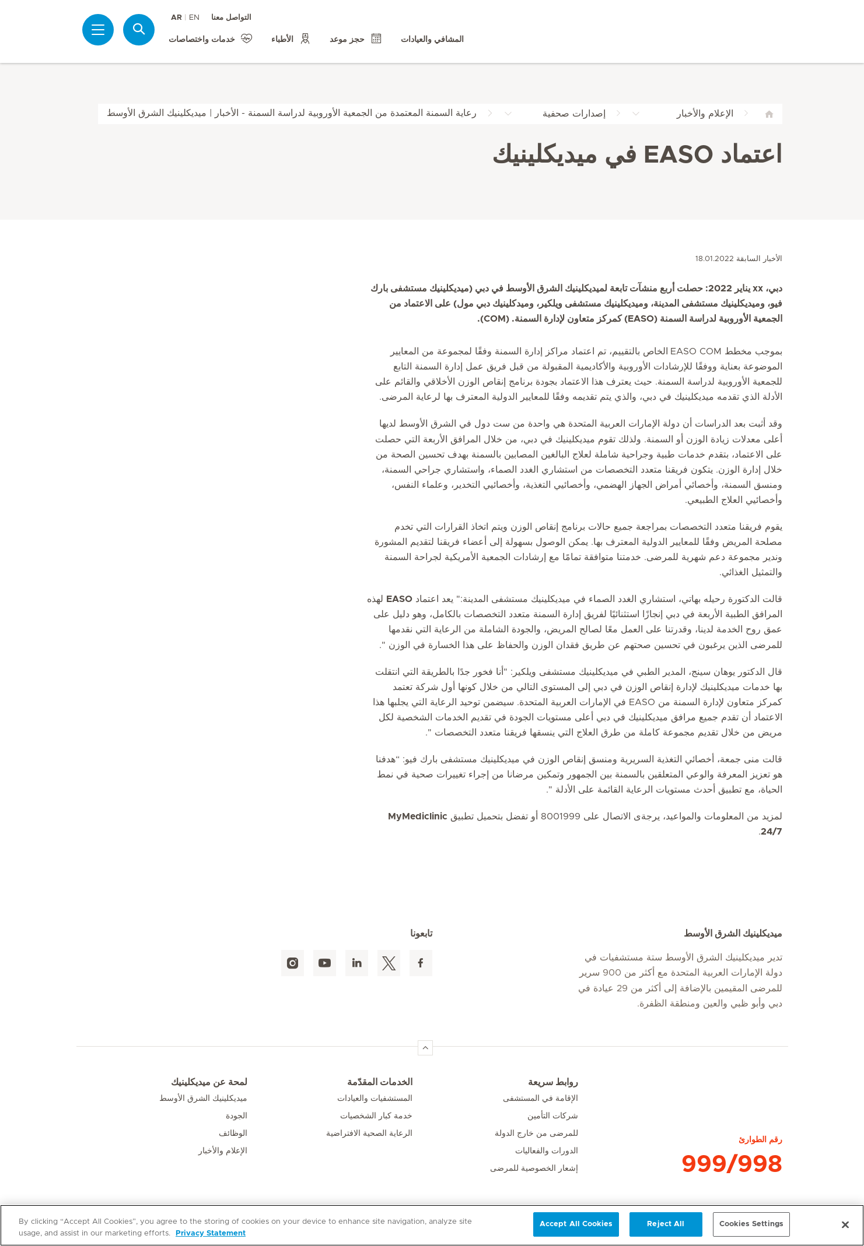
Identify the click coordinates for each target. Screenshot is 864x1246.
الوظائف (233, 1133)
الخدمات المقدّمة (379, 1082)
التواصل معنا (231, 18)
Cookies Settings (751, 1224)
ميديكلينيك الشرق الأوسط (203, 1098)
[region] (432, 1225)
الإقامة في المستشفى (540, 1098)
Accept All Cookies (576, 1224)
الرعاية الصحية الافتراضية (369, 1133)
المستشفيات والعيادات (374, 1098)
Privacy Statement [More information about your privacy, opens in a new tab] (211, 1233)
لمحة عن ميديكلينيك (209, 1082)
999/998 (731, 1164)
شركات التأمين (552, 1116)
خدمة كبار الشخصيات (376, 1116)
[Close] (845, 1224)
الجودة (236, 1116)
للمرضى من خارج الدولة (536, 1133)
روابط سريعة (553, 1082)
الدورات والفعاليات (546, 1151)
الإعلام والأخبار (222, 1151)
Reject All (665, 1224)
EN (194, 18)
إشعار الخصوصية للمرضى (534, 1168)
